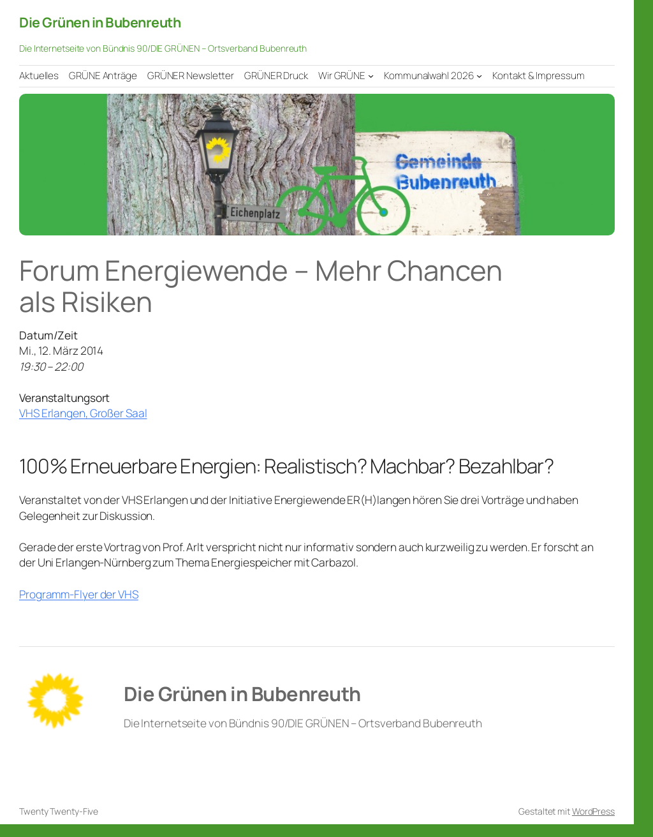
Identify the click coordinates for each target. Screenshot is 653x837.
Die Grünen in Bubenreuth (99, 22)
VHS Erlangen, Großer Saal (83, 412)
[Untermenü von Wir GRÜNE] (371, 75)
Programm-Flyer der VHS (78, 594)
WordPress (593, 811)
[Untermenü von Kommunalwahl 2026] (479, 75)
